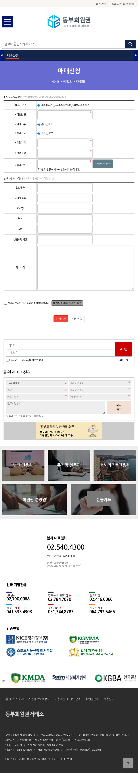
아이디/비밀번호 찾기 (32, 360)
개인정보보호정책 (39, 699)
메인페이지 (102, 3)
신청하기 (119, 407)
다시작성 (77, 318)
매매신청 (67, 81)
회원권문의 (92, 699)
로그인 (116, 3)
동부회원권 (69, 22)
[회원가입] (124, 360)
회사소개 (18, 699)
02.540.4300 (65, 547)
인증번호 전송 (103, 163)
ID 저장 (12, 360)
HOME (55, 81)
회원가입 (129, 3)
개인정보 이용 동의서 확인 (67, 303)
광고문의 (75, 699)
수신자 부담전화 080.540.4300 (61, 556)
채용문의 (109, 699)
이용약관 (59, 699)
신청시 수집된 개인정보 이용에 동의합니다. (28, 303)
